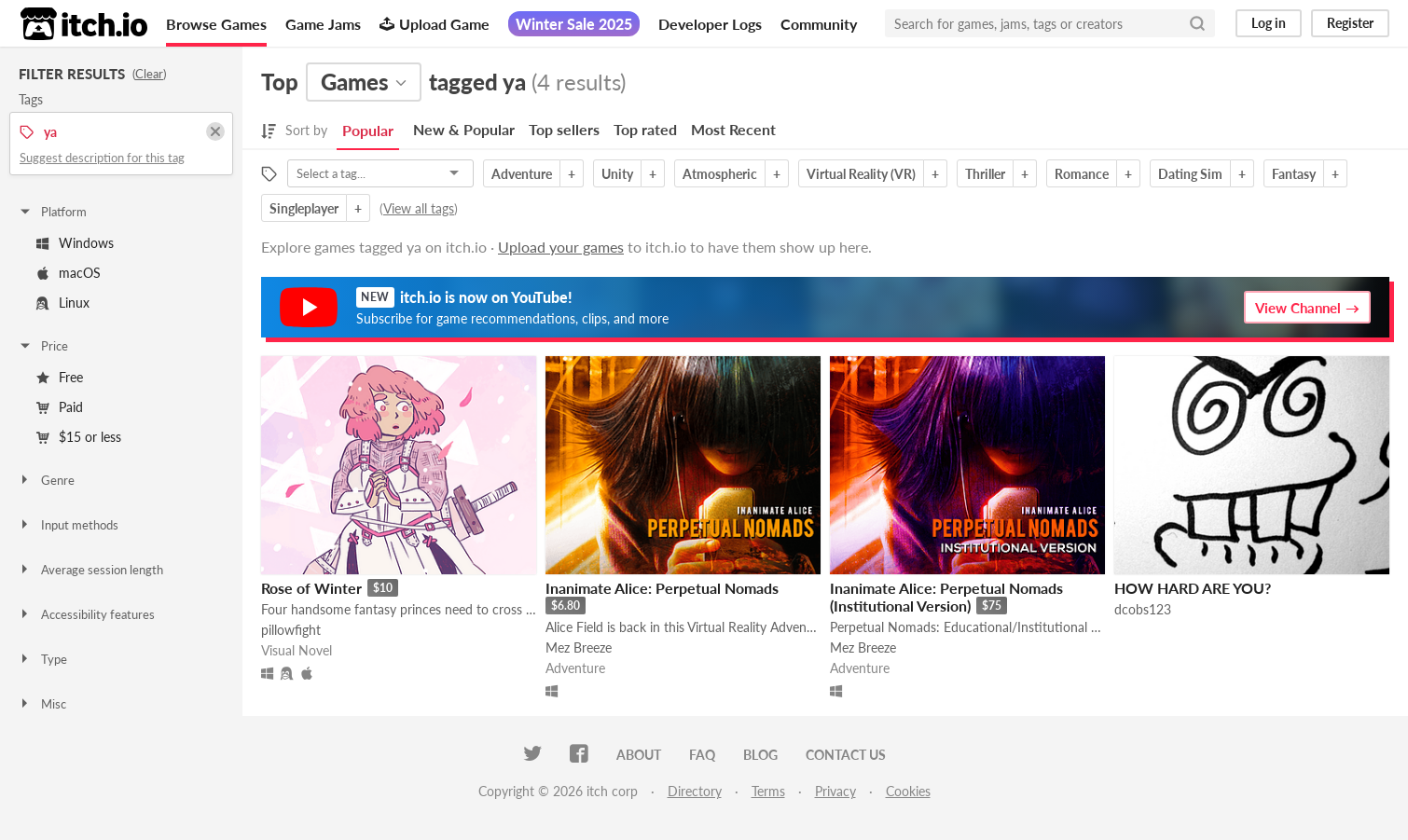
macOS (68, 273)
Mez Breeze (578, 647)
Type (42, 659)
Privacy (835, 791)
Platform (52, 211)
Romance (1082, 174)
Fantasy (1294, 174)
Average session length (90, 569)
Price (43, 345)
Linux (63, 302)
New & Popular (464, 129)
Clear (149, 73)
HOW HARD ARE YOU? (1192, 588)
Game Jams (323, 24)
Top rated (645, 129)
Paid (59, 407)
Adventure (521, 174)
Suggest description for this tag (102, 157)
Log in (1268, 23)
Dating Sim (1190, 174)
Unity (617, 174)
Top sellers (564, 129)
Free (59, 377)
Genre (46, 480)
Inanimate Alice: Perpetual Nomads (662, 588)
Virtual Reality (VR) (861, 174)
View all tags (418, 208)
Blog (760, 755)
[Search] (1197, 23)
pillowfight (291, 630)
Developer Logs (710, 24)
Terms (768, 791)
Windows (75, 243)
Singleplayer (303, 208)
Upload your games (561, 246)
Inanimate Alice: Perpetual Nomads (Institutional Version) (946, 596)
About (638, 755)
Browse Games (216, 24)
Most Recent (733, 129)
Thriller (985, 174)
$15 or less (78, 437)
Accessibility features (86, 614)
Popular (367, 130)
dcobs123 (1142, 609)
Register (1350, 23)
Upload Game (435, 24)
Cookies (908, 791)
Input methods (68, 524)
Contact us (846, 755)
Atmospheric (720, 174)
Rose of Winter (311, 588)
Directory (695, 791)
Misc (42, 703)
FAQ (702, 755)
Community (818, 24)
